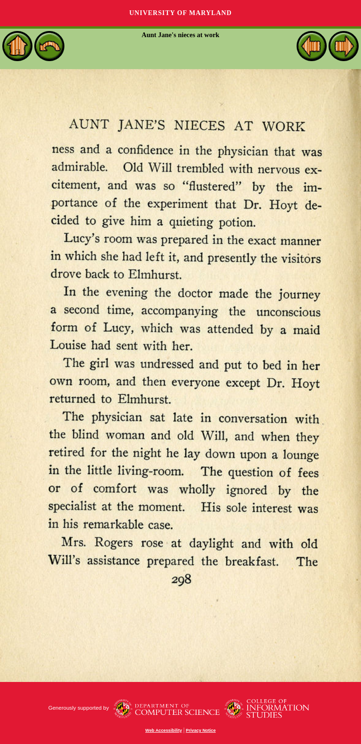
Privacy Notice (201, 730)
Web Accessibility (163, 730)
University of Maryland (180, 12)
